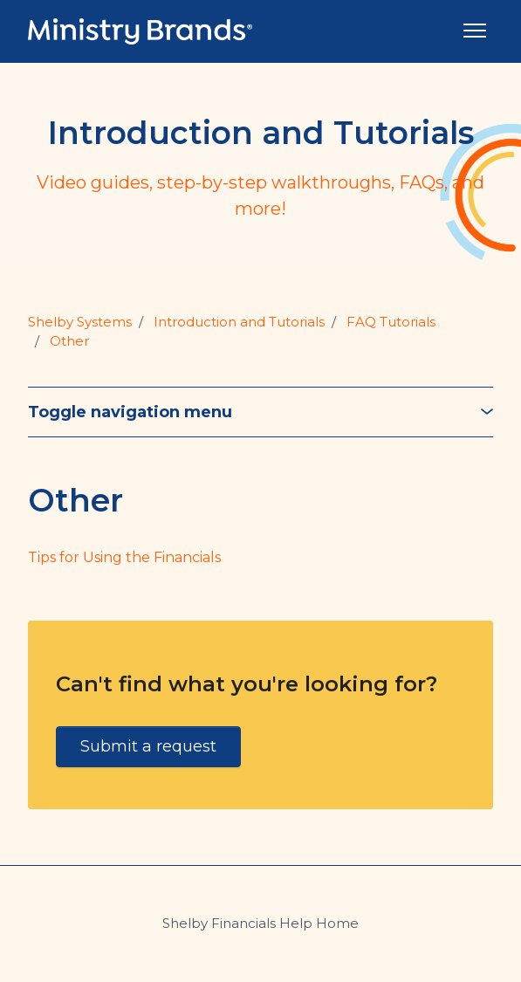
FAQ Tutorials (390, 321)
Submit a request (148, 746)
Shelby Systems (80, 321)
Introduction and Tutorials (239, 321)
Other (69, 341)
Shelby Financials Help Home (260, 923)
